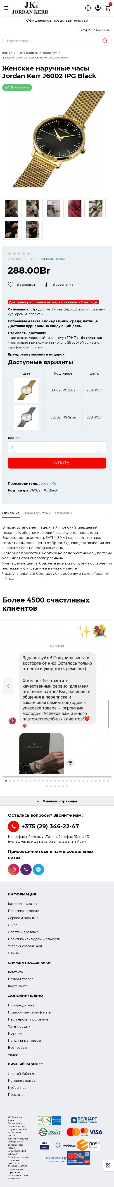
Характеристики (37, 513)
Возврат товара (20, 979)
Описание (11, 513)
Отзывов (63, 513)
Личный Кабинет (22, 1073)
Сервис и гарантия (23, 918)
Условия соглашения (25, 946)
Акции (13, 1055)
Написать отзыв (52, 259)
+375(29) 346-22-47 (94, 30)
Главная (7, 52)
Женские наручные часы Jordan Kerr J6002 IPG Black (35, 57)
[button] (6, 781)
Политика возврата (23, 911)
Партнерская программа (28, 1019)
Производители (21, 1005)
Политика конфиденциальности (34, 939)
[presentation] (8, 686)
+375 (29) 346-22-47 (50, 826)
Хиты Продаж (19, 1026)
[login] (98, 8)
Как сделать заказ (22, 904)
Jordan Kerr (50, 52)
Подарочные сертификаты (29, 1012)
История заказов (21, 1081)
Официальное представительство (57, 20)
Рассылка (16, 1095)
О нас (12, 925)
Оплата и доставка (23, 932)
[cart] (108, 8)
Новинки (15, 1033)
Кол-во (13, 438)
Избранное (17, 1088)
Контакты (15, 972)
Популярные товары (24, 1040)
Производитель (27, 52)
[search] (105, 40)
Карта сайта (17, 986)
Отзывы (14, 953)
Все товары (17, 1048)
